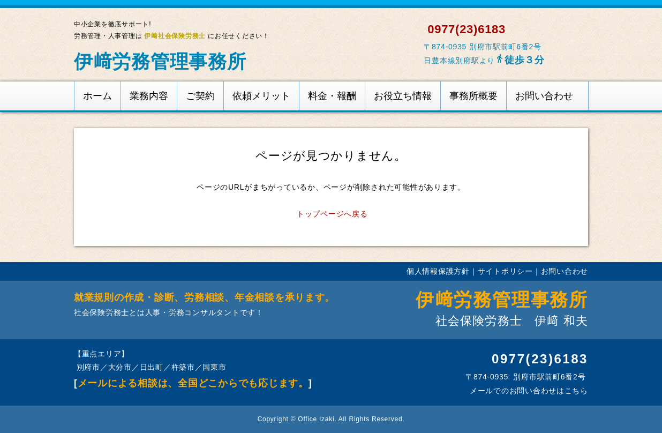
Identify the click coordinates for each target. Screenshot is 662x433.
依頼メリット (261, 96)
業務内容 (149, 96)
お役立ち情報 (403, 96)
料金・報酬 (332, 96)
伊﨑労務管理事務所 (160, 61)
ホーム (97, 96)
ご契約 (200, 96)
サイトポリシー (505, 271)
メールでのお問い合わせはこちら (527, 390)
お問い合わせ (544, 96)
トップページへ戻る (332, 214)
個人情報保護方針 (438, 271)
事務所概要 (473, 96)
